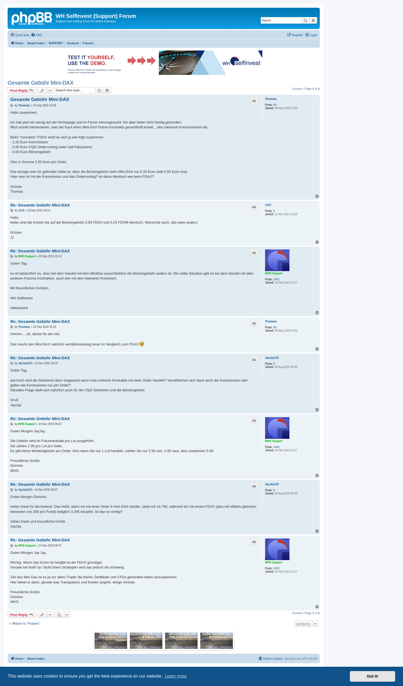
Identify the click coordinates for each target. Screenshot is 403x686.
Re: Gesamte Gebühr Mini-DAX (40, 205)
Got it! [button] (372, 676)
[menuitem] (36, 35)
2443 (276, 279)
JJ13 (268, 205)
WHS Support (273, 273)
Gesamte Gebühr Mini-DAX (40, 83)
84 (274, 104)
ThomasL (271, 98)
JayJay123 (272, 357)
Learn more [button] (176, 676)
